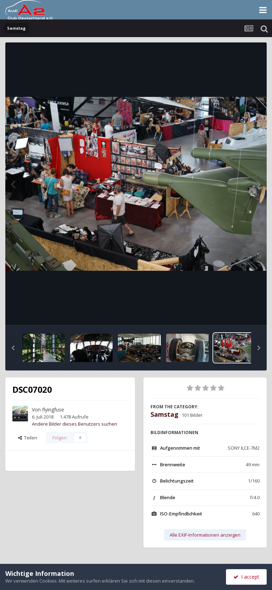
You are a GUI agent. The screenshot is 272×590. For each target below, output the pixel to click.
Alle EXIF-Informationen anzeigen (205, 535)
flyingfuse (53, 409)
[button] (13, 348)
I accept (246, 576)
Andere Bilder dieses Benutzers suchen (74, 424)
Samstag (164, 414)
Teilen (27, 437)
